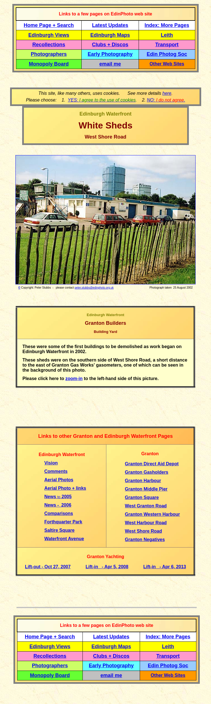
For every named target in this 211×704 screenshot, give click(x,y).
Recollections (48, 44)
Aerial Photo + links (65, 488)
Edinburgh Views (48, 35)
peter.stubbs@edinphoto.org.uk (94, 287)
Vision (51, 463)
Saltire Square (59, 530)
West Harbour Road (146, 522)
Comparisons (58, 513)
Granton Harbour (143, 480)
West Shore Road (143, 531)
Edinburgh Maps (110, 35)
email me (110, 64)
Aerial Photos (58, 479)
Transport (166, 44)
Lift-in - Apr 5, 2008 (107, 566)
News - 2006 (57, 505)
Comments (56, 471)
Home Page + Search (49, 25)
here (166, 93)
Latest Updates (110, 25)
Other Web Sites (167, 63)
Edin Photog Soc (167, 54)
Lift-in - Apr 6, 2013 (164, 566)
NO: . (166, 100)
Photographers (49, 54)
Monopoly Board (49, 64)
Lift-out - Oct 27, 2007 (48, 566)
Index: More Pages (167, 25)
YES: (102, 100)
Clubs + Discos (110, 44)
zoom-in (73, 378)
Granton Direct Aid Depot (151, 463)
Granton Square (142, 497)
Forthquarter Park (63, 521)
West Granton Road (146, 505)
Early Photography (110, 54)
